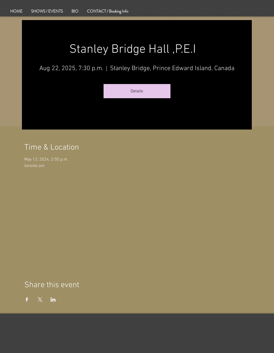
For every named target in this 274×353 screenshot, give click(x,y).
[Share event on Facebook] (26, 299)
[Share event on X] (40, 299)
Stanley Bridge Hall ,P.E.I (137, 49)
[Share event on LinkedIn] (53, 299)
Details (137, 91)
